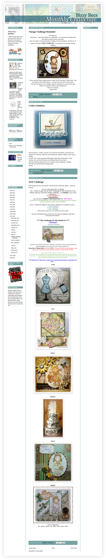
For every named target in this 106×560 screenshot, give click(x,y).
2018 (11, 202)
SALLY (53, 441)
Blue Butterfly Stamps (38, 173)
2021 (11, 195)
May (12, 234)
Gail (10, 143)
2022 (11, 193)
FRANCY (53, 397)
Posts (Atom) (39, 551)
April (12, 245)
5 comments (50, 542)
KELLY (53, 309)
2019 (11, 200)
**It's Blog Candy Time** (20, 84)
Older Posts (74, 548)
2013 (11, 214)
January (13, 252)
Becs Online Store (68, 80)
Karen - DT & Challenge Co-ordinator (15, 146)
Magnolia (35, 96)
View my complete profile (19, 159)
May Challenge (48, 43)
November (14, 220)
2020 (11, 197)
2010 (11, 258)
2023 (11, 190)
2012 (11, 216)
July (12, 230)
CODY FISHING (37, 105)
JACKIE (53, 264)
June (12, 232)
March (13, 248)
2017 (11, 204)
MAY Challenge (36, 182)
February (13, 250)
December (14, 218)
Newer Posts (32, 548)
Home (53, 548)
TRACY (53, 353)
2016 (11, 207)
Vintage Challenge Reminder (42, 31)
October (13, 223)
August (13, 227)
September (14, 225)
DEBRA (53, 485)
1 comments (47, 94)
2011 (11, 255)
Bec (20, 155)
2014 (11, 211)
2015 (11, 209)
